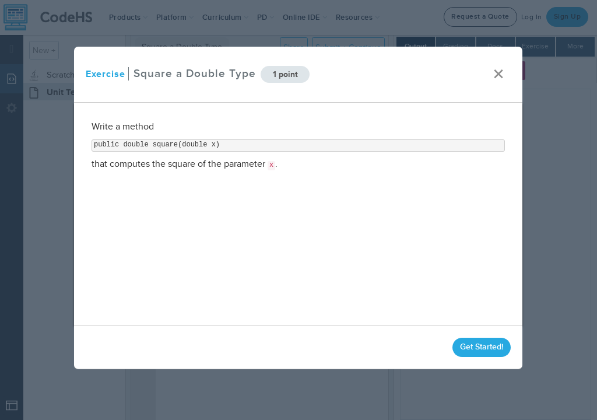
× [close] (499, 74)
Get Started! (482, 347)
